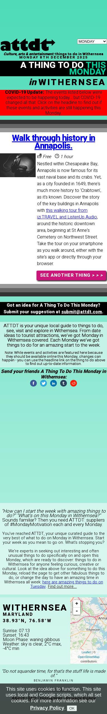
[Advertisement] (53, 7)
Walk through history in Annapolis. (53, 142)
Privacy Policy (47, 708)
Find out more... (62, 587)
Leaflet (86, 652)
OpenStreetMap (88, 657)
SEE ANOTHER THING (71, 275)
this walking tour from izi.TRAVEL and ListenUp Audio (67, 213)
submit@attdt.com (81, 312)
